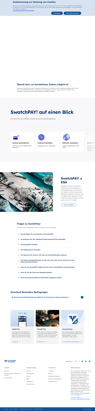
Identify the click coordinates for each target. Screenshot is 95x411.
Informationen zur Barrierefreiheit (26, 409)
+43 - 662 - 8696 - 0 (76, 397)
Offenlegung (29, 381)
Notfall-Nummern (53, 381)
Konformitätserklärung (38, 409)
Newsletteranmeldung (54, 376)
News (27, 379)
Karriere (28, 376)
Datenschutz (15, 409)
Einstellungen (56, 13)
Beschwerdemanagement (55, 379)
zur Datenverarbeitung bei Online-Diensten (23, 10)
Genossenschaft (8, 377)
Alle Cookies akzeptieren (72, 13)
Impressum (6, 409)
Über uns (6, 371)
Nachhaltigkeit (30, 373)
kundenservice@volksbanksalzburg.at (80, 399)
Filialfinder (51, 371)
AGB (11, 409)
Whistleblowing (30, 384)
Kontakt (50, 373)
